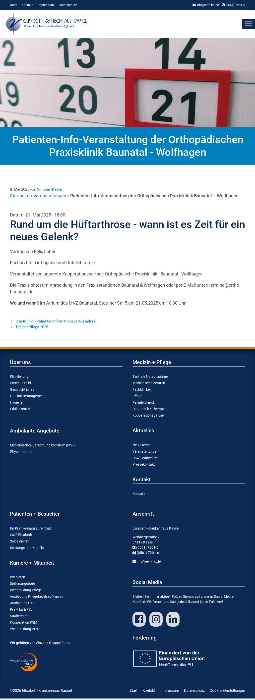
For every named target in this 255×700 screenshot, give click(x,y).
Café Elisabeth (21, 536)
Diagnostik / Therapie (148, 411)
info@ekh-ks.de (205, 5)
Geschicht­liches (22, 391)
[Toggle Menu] (249, 24)
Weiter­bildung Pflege (26, 592)
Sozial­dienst (19, 543)
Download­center (145, 460)
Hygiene (16, 404)
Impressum (46, 5)
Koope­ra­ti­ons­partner (148, 417)
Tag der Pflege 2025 (31, 328)
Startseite (19, 197)
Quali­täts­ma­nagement (27, 398)
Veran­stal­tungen (145, 453)
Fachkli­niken (142, 391)
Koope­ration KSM (23, 624)
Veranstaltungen (49, 197)
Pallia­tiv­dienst (143, 404)
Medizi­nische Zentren (148, 385)
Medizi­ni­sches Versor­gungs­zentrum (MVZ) (43, 447)
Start (13, 5)
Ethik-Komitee (20, 411)
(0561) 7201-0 (233, 5)
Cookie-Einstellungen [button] (227, 692)
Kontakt (27, 5)
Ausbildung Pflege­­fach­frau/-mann (36, 598)
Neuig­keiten (141, 447)
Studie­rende (19, 618)
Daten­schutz (68, 5)
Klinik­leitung (19, 378)
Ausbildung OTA (22, 605)
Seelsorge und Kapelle (27, 549)
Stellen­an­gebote (22, 585)
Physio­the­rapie (21, 453)
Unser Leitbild (20, 385)
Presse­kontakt (143, 466)
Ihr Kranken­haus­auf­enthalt (31, 530)
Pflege (137, 398)
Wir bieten (17, 579)
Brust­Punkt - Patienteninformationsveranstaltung (55, 323)
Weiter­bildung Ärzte (25, 631)
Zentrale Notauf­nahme (150, 378)
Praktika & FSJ (21, 611)
